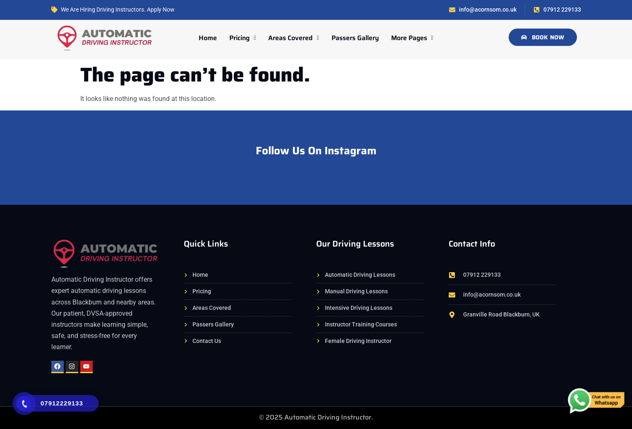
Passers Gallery (355, 38)
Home (208, 38)
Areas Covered (293, 38)
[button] (242, 38)
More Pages (412, 38)
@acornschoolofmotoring (316, 174)
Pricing (242, 38)
